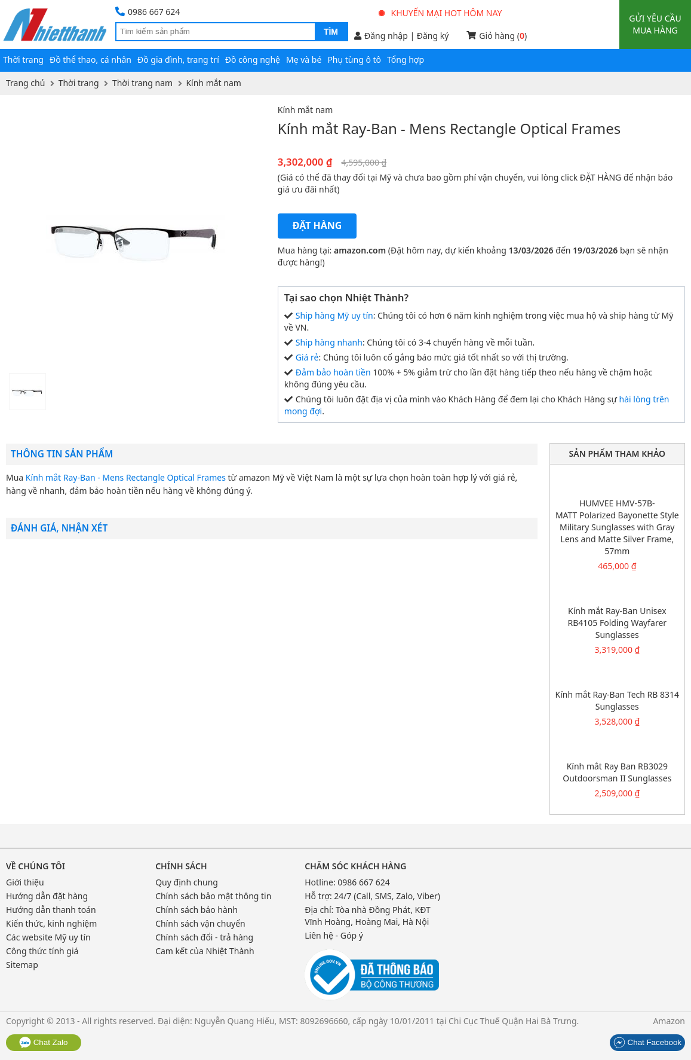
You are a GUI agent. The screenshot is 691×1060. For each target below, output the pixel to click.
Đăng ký (433, 35)
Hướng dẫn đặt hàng (47, 896)
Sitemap (22, 964)
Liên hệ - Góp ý (334, 935)
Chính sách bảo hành (196, 909)
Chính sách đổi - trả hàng (204, 937)
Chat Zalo (43, 1042)
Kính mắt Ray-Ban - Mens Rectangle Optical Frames (126, 477)
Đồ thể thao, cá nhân (90, 59)
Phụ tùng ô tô (354, 59)
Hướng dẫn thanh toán (51, 909)
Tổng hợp (405, 59)
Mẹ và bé (303, 59)
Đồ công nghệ (252, 59)
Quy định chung (186, 882)
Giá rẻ (307, 357)
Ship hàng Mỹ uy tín (334, 315)
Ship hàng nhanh (329, 342)
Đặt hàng (317, 225)
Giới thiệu (25, 882)
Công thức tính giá (42, 951)
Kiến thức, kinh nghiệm (51, 923)
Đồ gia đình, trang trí (178, 59)
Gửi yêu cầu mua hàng (655, 24)
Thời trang (23, 59)
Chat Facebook (647, 1042)
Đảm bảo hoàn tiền (333, 372)
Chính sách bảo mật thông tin (213, 896)
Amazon (669, 1021)
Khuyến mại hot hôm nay (440, 13)
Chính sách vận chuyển (200, 923)
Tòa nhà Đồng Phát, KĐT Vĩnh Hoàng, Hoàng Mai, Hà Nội (368, 915)
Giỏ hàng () (496, 35)
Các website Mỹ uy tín (48, 937)
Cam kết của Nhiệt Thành (204, 951)
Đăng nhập (381, 35)
